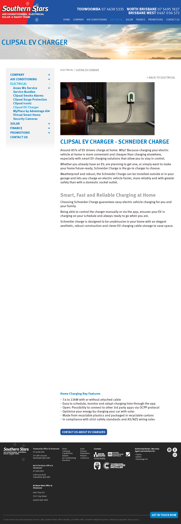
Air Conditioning (97, 19)
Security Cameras (25, 119)
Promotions (155, 19)
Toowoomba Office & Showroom (46, 448)
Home (66, 19)
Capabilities (67, 453)
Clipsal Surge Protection (30, 99)
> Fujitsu (138, 454)
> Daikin (138, 457)
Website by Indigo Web (119, 519)
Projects (83, 455)
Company (78, 19)
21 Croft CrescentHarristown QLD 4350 (41, 456)
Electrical (116, 19)
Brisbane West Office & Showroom (42, 486)
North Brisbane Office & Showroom (43, 466)
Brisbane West (154, 12)
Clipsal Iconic (22, 103)
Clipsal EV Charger (26, 107)
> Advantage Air (141, 459)
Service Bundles (24, 92)
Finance (140, 19)
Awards (65, 455)
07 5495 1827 (38, 471)
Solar (129, 19)
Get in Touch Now (164, 515)
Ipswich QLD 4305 (40, 499)
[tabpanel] (90, 41)
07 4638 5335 (38, 451)
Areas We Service (25, 88)
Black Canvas (133, 519)
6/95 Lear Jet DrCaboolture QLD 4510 (41, 475)
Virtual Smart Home (26, 115)
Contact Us (173, 19)
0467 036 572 (39, 492)
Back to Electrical (161, 77)
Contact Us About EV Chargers (83, 432)
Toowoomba (100, 9)
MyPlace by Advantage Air (31, 111)
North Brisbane (153, 9)
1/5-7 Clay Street (40, 496)
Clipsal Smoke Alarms (28, 95)
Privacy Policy (104, 519)
